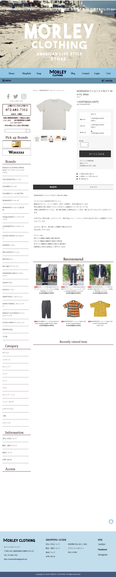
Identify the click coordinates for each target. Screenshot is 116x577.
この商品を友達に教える (86, 174)
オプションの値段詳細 (86, 161)
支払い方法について (15, 438)
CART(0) (107, 81)
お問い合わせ (15, 459)
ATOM (74, 552)
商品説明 (53, 187)
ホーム (35, 90)
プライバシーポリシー (76, 548)
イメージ (93, 187)
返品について (84, 163)
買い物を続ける (83, 179)
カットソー (60, 90)
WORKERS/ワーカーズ (47, 90)
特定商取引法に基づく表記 (88, 166)
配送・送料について (15, 445)
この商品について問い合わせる (88, 176)
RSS (69, 552)
